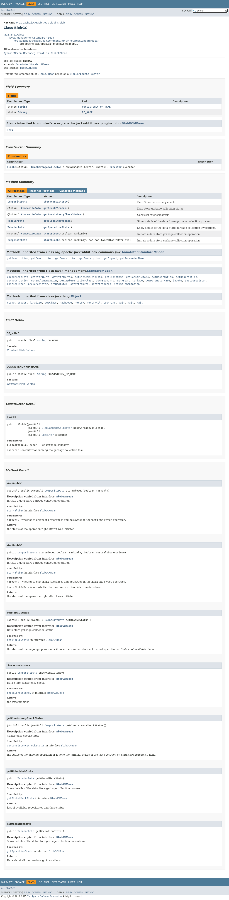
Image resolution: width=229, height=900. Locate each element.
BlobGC (11, 167)
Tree (47, 4)
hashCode (66, 302)
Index (71, 4)
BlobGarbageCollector (46, 167)
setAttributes (101, 284)
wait (122, 302)
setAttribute (79, 284)
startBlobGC (51, 233)
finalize (36, 302)
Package (20, 4)
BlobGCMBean (58, 53)
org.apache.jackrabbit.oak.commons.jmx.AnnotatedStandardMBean (56, 40)
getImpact (110, 258)
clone (10, 302)
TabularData (16, 220)
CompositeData (17, 201)
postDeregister (195, 280)
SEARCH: (187, 11)
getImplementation (44, 280)
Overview (7, 4)
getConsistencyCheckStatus (62, 214)
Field (27, 14)
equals (22, 302)
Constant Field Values (21, 350)
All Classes (8, 10)
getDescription (17, 258)
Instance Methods (41, 190)
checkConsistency (55, 201)
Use (40, 4)
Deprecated (59, 4)
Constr (36, 14)
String (22, 106)
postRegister (16, 284)
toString (110, 302)
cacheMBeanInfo (17, 277)
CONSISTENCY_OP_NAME (96, 106)
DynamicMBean (13, 53)
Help (79, 4)
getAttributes (62, 277)
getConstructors (137, 277)
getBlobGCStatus (54, 208)
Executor (115, 167)
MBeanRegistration (36, 53)
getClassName (114, 277)
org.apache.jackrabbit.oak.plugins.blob (40, 22)
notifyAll (94, 302)
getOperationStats (56, 227)
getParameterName (132, 258)
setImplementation (127, 284)
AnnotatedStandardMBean (32, 64)
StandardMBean (100, 270)
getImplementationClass (76, 280)
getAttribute (40, 277)
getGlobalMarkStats (57, 220)
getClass (51, 302)
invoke (177, 280)
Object (76, 296)
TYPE (10, 129)
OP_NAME (87, 112)
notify (79, 302)
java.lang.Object (14, 34)
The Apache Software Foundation (44, 896)
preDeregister (38, 284)
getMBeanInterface (130, 280)
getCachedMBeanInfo (88, 277)
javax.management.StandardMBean (31, 37)
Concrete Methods (72, 190)
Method (47, 14)
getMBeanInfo (105, 280)
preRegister (59, 284)
